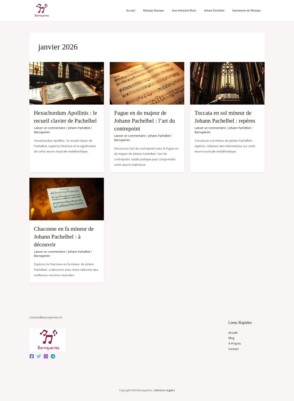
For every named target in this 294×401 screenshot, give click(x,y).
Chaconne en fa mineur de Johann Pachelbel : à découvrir (65, 236)
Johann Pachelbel (217, 10)
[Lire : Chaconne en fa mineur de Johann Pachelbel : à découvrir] (66, 198)
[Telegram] (53, 355)
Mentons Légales (165, 389)
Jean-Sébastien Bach (189, 10)
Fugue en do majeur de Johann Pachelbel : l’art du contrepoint (145, 120)
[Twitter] (38, 355)
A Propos (234, 342)
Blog (231, 337)
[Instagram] (46, 355)
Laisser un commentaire (50, 127)
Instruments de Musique (247, 10)
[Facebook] (31, 355)
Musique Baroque (160, 10)
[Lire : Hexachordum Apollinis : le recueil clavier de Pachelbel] (66, 83)
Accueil (139, 10)
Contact (233, 348)
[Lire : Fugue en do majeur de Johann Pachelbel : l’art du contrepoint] (147, 83)
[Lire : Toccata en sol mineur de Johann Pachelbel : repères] (227, 83)
